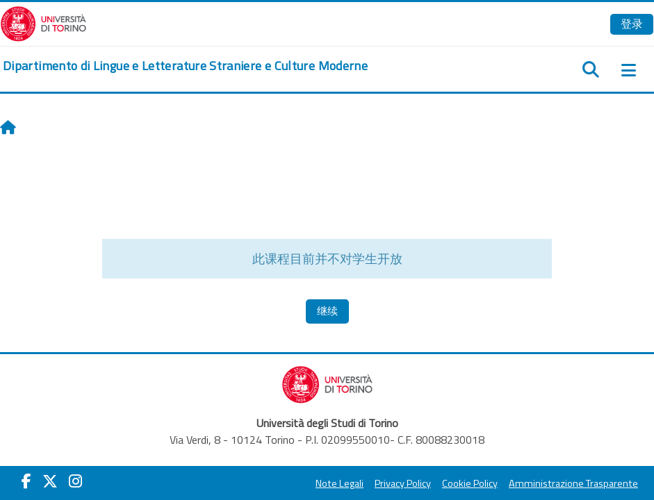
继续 (327, 311)
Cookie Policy (470, 483)
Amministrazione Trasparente (573, 483)
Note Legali (339, 483)
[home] (185, 66)
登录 (632, 23)
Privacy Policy (403, 483)
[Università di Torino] (43, 22)
